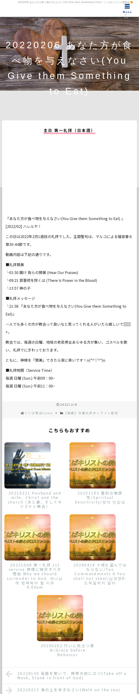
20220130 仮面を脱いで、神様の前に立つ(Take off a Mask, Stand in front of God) (66, 675)
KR (126, 18)
